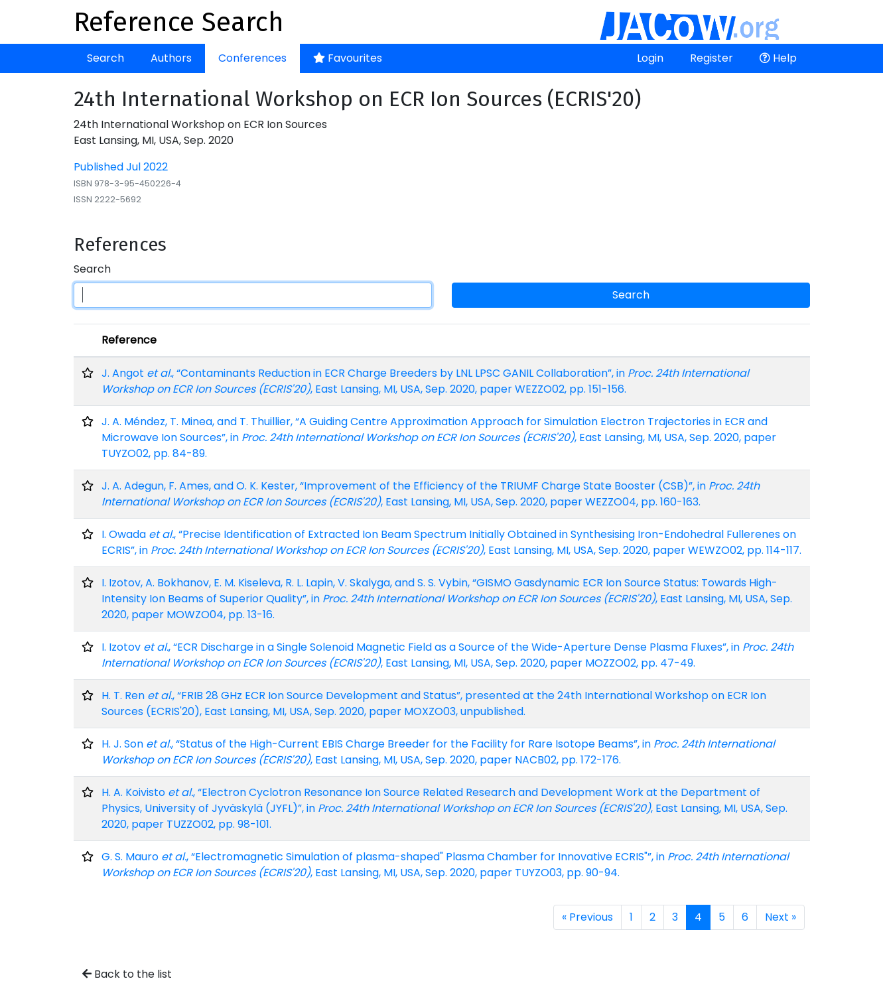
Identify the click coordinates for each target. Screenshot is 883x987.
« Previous (587, 917)
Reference (129, 340)
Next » (780, 917)
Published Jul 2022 (121, 166)
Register (711, 58)
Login (650, 58)
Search (105, 58)
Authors (171, 58)
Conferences (252, 58)
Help (778, 58)
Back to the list (127, 974)
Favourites (347, 58)
